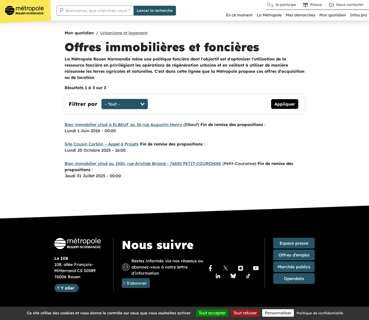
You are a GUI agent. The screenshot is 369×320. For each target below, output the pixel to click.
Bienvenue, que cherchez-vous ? (98, 10)
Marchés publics (294, 266)
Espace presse (294, 243)
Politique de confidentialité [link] (319, 313)
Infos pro (358, 15)
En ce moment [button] (239, 15)
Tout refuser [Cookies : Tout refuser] (245, 312)
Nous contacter (350, 4)
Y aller (69, 288)
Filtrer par (83, 104)
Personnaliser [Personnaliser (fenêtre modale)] (278, 312)
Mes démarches (300, 15)
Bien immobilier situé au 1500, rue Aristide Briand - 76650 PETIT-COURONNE (143, 163)
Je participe (285, 4)
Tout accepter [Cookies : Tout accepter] (212, 312)
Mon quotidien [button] (332, 15)
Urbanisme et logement (124, 32)
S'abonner (137, 283)
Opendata (294, 278)
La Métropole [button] (269, 15)
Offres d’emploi (294, 254)
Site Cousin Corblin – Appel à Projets (102, 144)
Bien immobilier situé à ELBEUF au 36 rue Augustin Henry (124, 124)
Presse (316, 4)
